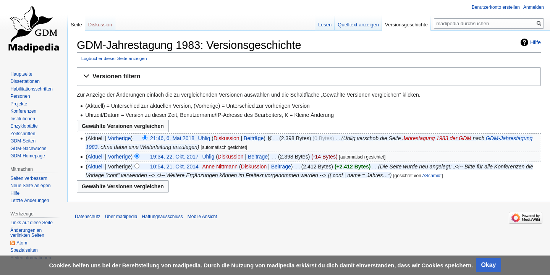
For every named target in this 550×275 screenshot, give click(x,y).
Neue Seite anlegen (30, 185)
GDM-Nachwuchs (28, 148)
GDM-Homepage (27, 156)
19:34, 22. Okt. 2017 (174, 157)
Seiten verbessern (28, 178)
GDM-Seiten (23, 141)
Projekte (18, 104)
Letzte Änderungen (29, 200)
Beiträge (254, 138)
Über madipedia (121, 216)
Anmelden (533, 7)
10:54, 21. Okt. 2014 (174, 166)
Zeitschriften (22, 133)
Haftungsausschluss (162, 216)
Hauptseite (21, 74)
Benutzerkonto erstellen (496, 7)
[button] (308, 76)
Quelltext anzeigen (358, 25)
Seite (76, 25)
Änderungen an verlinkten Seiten (27, 233)
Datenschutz (87, 216)
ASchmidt (432, 175)
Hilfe (535, 42)
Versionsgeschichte (406, 25)
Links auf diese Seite (31, 222)
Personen (20, 96)
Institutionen (22, 118)
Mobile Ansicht (202, 216)
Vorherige (119, 138)
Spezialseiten (23, 250)
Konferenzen (23, 111)
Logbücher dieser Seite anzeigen (114, 58)
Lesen (325, 25)
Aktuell (95, 157)
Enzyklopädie (23, 126)
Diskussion (226, 138)
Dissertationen (25, 81)
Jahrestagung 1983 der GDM (436, 138)
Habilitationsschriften (31, 89)
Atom (21, 243)
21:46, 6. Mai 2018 (172, 138)
